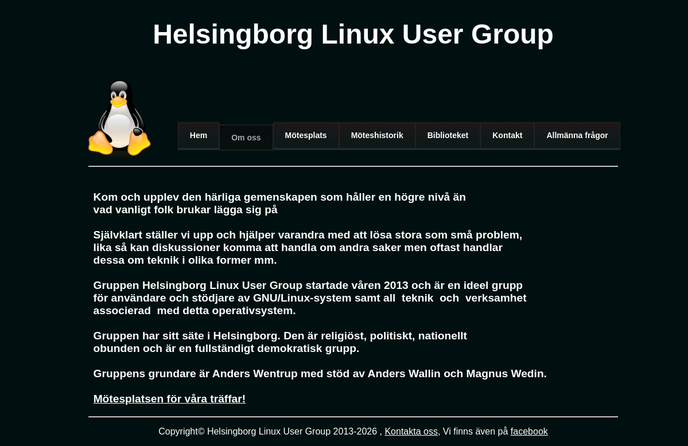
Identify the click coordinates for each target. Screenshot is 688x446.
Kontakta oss (411, 431)
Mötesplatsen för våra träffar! (170, 399)
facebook (529, 431)
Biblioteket (448, 135)
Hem (198, 135)
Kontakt (507, 135)
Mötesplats (306, 135)
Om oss (246, 137)
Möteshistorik (377, 135)
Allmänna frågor (577, 135)
